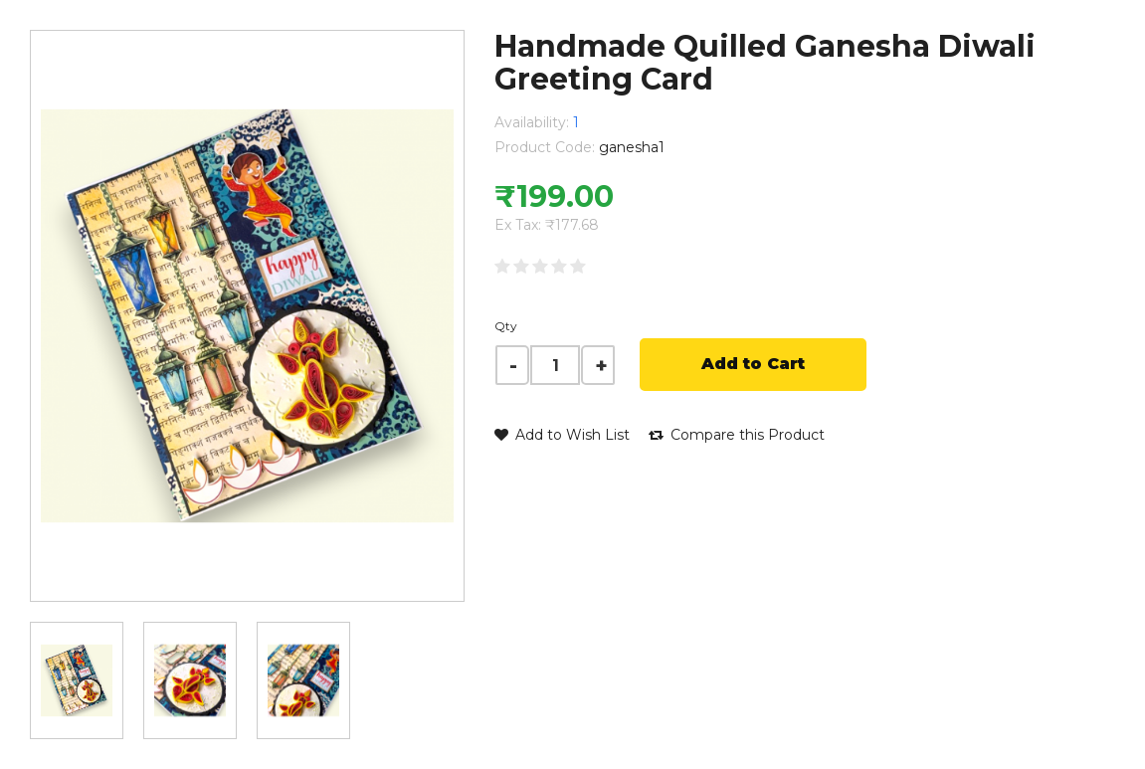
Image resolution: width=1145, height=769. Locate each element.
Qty (505, 325)
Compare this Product (737, 435)
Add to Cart (753, 363)
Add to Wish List (562, 435)
